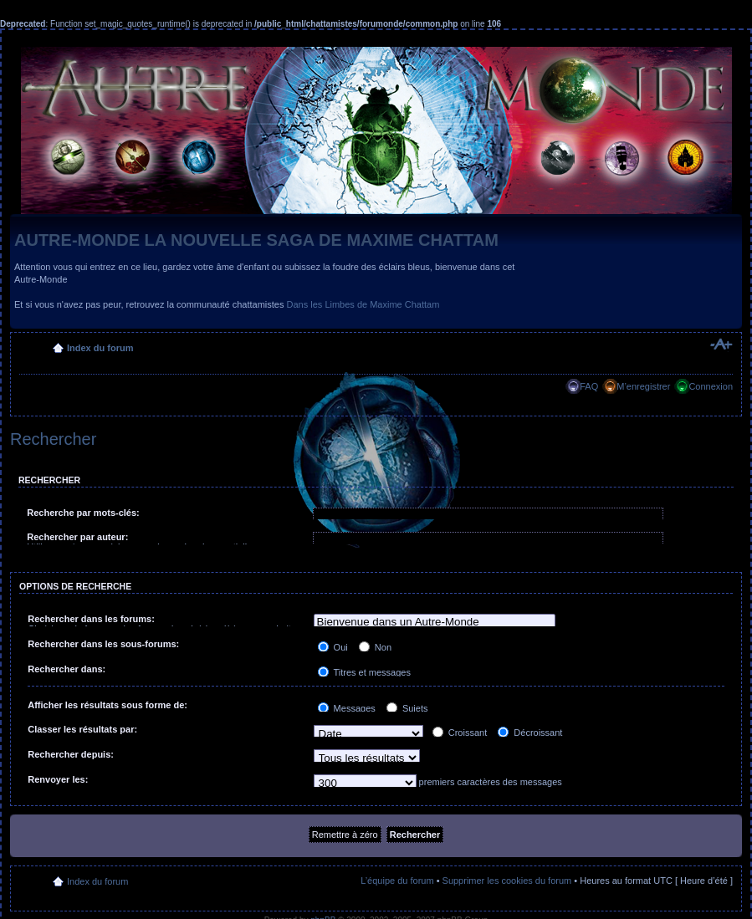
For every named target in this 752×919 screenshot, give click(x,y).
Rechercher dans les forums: (91, 619)
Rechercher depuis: (71, 754)
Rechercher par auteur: (77, 537)
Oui (333, 647)
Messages (347, 708)
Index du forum (100, 348)
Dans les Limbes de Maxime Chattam (363, 304)
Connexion (710, 386)
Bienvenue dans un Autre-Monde (435, 622)
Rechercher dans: (66, 669)
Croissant (460, 733)
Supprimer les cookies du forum (507, 881)
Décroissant (530, 733)
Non (375, 647)
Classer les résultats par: (82, 729)
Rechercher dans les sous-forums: (103, 644)
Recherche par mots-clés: (83, 513)
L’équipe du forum (397, 881)
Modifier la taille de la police (721, 344)
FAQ (589, 386)
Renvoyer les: (58, 779)
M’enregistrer (643, 386)
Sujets (407, 708)
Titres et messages (364, 672)
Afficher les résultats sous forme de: (107, 705)
